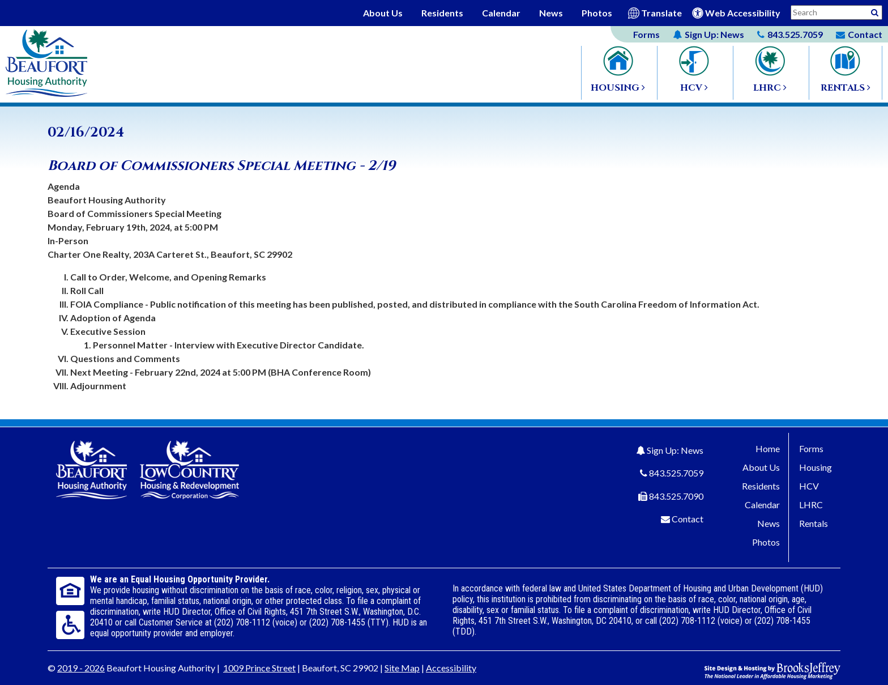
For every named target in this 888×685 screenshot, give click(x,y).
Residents (442, 12)
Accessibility (451, 667)
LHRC (811, 504)
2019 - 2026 (81, 667)
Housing (815, 467)
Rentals (813, 523)
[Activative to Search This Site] (874, 11)
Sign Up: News (675, 450)
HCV (809, 485)
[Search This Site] (836, 12)
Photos (597, 12)
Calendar (501, 12)
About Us (383, 12)
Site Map (402, 667)
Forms (646, 34)
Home (767, 448)
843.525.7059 (676, 472)
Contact (687, 518)
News (551, 12)
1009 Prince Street (259, 667)
